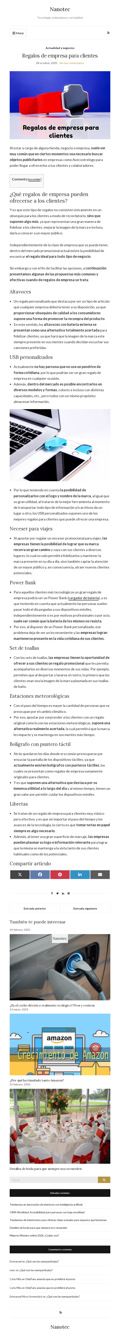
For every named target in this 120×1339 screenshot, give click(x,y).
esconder (34, 179)
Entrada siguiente (85, 908)
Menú (18, 33)
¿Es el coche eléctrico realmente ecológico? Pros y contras (52, 1005)
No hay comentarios (72, 63)
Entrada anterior (35, 908)
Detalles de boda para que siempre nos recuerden (46, 1169)
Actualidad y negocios (60, 48)
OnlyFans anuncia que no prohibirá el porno (50, 1279)
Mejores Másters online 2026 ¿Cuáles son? (34, 1235)
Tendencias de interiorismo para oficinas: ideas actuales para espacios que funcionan (58, 1220)
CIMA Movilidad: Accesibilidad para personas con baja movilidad (47, 1212)
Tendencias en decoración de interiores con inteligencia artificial (46, 1204)
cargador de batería (83, 598)
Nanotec (60, 9)
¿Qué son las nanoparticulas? (42, 1261)
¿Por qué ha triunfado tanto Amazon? (37, 1080)
